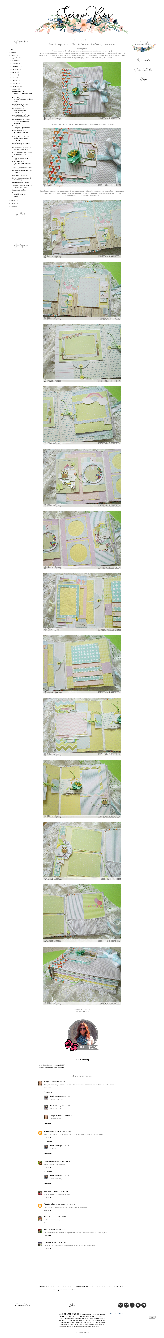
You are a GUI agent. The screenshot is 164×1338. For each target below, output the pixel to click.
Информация (91, 1324)
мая (14, 78)
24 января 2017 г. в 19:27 (63, 1146)
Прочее (71, 1322)
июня (15, 75)
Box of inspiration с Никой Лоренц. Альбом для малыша (21, 121)
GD (68, 1324)
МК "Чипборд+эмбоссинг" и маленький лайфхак (22, 116)
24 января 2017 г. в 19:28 (63, 1106)
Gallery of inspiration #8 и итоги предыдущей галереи (21, 138)
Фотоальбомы (79, 1322)
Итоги (61, 1316)
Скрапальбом (63, 1324)
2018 (12, 52)
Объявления (98, 1320)
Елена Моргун (83, 1324)
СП (104, 1320)
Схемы (93, 1326)
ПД (81, 1316)
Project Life (73, 1324)
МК (85, 1322)
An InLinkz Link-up (82, 1060)
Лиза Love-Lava (76, 1318)
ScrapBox (61, 1326)
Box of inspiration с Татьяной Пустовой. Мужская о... (20, 132)
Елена (46, 1217)
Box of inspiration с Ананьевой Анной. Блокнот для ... (19, 110)
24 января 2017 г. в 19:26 (63, 1096)
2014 (12, 206)
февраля (16, 86)
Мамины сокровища (77, 1326)
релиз (97, 1326)
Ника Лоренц (70, 51)
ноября (15, 61)
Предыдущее (120, 1286)
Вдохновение (86, 1314)
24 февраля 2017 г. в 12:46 (57, 1242)
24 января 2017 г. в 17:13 (57, 1082)
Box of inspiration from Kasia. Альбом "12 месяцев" (22, 148)
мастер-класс (99, 1314)
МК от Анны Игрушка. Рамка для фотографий (22, 153)
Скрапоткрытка (64, 1322)
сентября (16, 66)
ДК (77, 1324)
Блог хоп (69, 1326)
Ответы (49, 1092)
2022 (13, 50)
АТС (65, 1326)
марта (15, 83)
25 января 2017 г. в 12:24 (60, 1191)
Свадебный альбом (19, 190)
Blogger (86, 1332)
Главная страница (81, 1286)
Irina (45, 1229)
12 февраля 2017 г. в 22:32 (56, 1229)
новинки (86, 1316)
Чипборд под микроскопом (22, 168)
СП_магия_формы (72, 1320)
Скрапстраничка (65, 1318)
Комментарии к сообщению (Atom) (63, 1290)
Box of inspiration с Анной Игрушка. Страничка (21, 144)
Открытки (85, 1318)
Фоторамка (98, 1324)
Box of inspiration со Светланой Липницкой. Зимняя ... (21, 163)
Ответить (47, 1088)
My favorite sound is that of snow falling (21, 179)
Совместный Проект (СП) (97, 1318)
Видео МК (102, 1322)
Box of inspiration (59, 1067)
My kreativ (47, 1191)
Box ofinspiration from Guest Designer (22, 171)
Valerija (46, 1082)
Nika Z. (52, 1096)
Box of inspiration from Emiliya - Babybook (20, 105)
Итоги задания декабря (20, 182)
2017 (12, 55)
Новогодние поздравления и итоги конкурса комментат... (22, 194)
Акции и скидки (92, 1322)
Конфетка (93, 1316)
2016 (12, 200)
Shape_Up (82, 1320)
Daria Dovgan (49, 1161)
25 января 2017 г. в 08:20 (64, 1115)
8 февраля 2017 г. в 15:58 (57, 1217)
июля (15, 72)
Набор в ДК (90, 1320)
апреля (15, 80)
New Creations (49, 1131)
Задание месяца (72, 1316)
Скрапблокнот (87, 1326)
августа (15, 69)
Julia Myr (62, 1320)
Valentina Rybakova (50, 1204)
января (15, 89)
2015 (12, 203)
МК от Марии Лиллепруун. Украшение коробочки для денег (22, 99)
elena (45, 1242)
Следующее (43, 1286)
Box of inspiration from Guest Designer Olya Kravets (22, 126)
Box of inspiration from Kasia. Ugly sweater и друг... (22, 157)
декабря (16, 58)
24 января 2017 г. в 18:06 (63, 1131)
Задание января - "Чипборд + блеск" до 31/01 (22, 186)
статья (103, 1324)
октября (16, 63)
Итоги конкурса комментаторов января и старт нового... (22, 93)
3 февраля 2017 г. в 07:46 (66, 1204)
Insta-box (102, 1316)
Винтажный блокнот (19, 175)
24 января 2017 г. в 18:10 (62, 1161)
